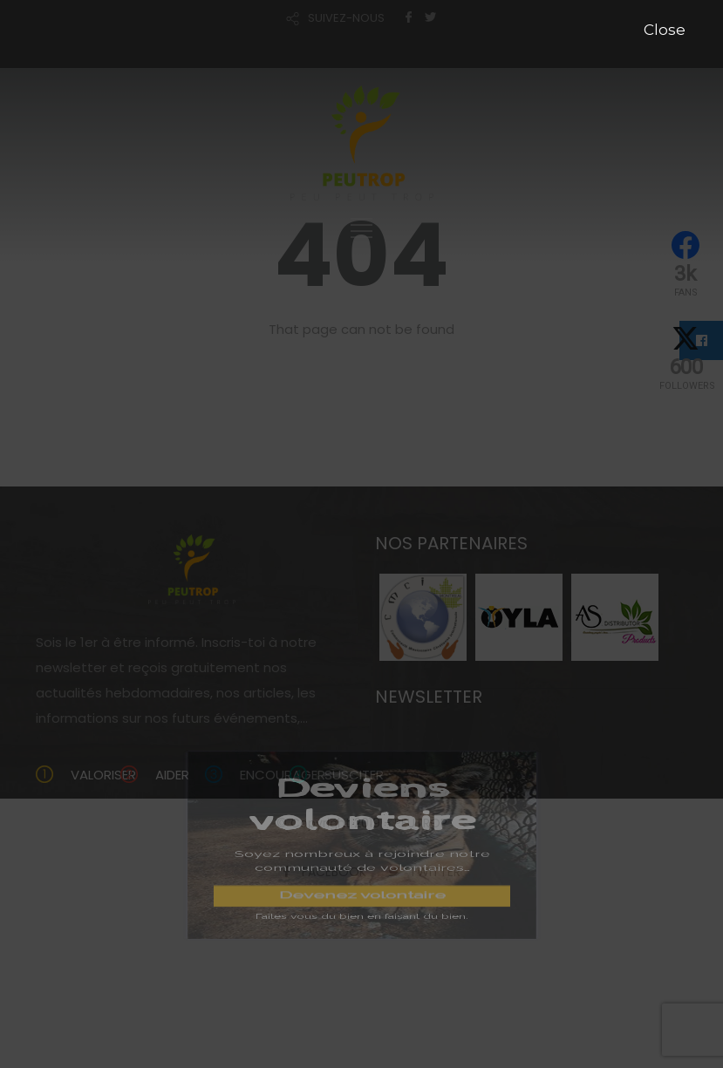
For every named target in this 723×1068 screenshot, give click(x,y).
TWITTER (434, 872)
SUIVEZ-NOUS (346, 18)
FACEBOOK (334, 872)
